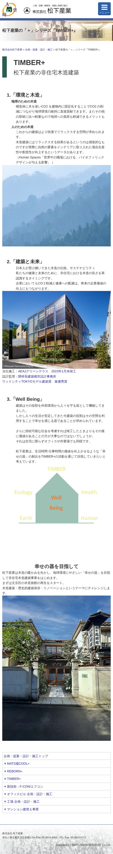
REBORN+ (13, 771)
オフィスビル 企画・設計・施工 (28, 794)
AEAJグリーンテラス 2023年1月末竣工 (47, 371)
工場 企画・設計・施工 (22, 801)
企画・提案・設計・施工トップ (26, 756)
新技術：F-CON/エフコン (24, 786)
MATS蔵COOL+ (17, 763)
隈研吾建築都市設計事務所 (37, 376)
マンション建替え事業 (22, 809)
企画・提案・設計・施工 (39, 49)
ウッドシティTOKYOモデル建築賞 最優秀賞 (34, 381)
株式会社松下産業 (12, 49)
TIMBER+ (13, 779)
